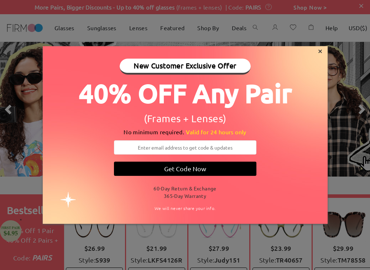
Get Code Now (185, 168)
